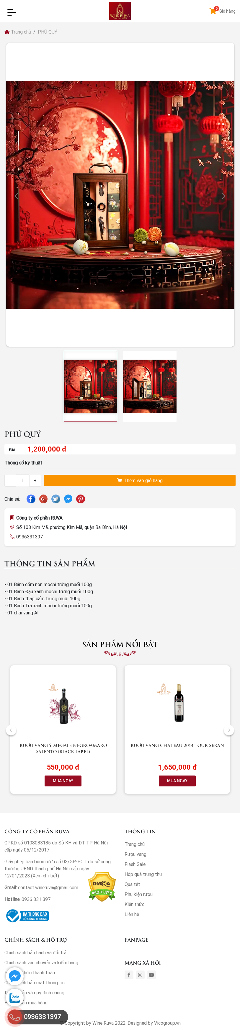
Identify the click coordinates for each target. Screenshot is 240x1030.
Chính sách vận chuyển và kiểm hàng (41, 962)
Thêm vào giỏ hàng (140, 480)
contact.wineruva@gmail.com (48, 887)
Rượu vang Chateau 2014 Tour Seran (177, 745)
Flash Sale (135, 864)
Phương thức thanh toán (29, 973)
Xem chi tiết (45, 876)
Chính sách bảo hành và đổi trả (35, 952)
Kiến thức (134, 904)
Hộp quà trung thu (143, 874)
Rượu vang (135, 854)
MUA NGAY (63, 780)
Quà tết (132, 884)
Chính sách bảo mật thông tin (34, 983)
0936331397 (29, 537)
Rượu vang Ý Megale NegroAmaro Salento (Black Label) (63, 748)
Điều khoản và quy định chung (34, 993)
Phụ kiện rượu (139, 894)
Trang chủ (17, 32)
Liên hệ (132, 914)
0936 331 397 (36, 899)
